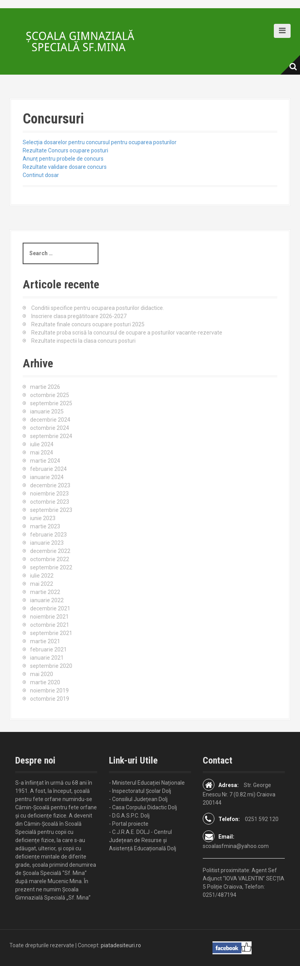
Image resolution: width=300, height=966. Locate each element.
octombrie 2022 (49, 559)
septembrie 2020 (51, 666)
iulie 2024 (42, 444)
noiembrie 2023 (49, 493)
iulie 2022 (42, 575)
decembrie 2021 (50, 608)
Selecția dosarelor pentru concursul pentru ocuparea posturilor (100, 142)
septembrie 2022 (51, 567)
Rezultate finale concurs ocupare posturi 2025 (88, 324)
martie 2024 (45, 461)
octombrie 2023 (49, 502)
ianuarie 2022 (47, 600)
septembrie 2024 (51, 436)
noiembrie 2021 (49, 617)
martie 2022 (45, 592)
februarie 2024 (48, 469)
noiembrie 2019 (49, 690)
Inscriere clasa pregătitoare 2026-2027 (79, 316)
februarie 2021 (48, 649)
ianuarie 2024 (47, 477)
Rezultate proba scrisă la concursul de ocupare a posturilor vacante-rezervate (126, 332)
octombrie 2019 (49, 699)
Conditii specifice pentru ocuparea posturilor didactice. (97, 308)
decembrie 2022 (50, 551)
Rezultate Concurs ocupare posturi (65, 150)
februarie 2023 (48, 534)
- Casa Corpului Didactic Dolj (143, 807)
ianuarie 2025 (47, 411)
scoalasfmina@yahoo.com (236, 846)
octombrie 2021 (49, 625)
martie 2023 (45, 526)
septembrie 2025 (51, 403)
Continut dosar (41, 175)
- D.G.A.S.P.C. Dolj (129, 815)
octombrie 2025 (49, 395)
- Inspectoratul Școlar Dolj (140, 791)
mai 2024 (41, 452)
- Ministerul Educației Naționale (147, 783)
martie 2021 (45, 641)
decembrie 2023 (50, 485)
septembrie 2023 (51, 510)
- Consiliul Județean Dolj (138, 799)
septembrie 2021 (51, 633)
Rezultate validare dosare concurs (65, 167)
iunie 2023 (42, 518)
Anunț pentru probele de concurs (63, 159)
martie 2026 (45, 387)
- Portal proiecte (128, 824)
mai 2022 (41, 584)
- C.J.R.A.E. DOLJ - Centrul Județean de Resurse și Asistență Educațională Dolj (142, 840)
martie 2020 (45, 682)
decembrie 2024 (50, 420)
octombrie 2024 (49, 428)
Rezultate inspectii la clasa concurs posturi (83, 341)
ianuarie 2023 (47, 543)
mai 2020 (41, 674)
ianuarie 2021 (47, 658)
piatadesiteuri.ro (121, 945)
